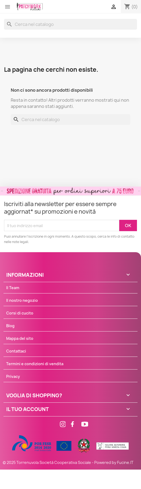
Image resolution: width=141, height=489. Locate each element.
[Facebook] (70, 425)
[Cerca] (70, 24)
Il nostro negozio (22, 300)
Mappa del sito (19, 338)
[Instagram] (60, 425)
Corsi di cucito (19, 313)
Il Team (12, 287)
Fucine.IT (125, 462)
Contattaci (16, 351)
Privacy (13, 376)
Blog (10, 325)
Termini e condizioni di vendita (34, 363)
